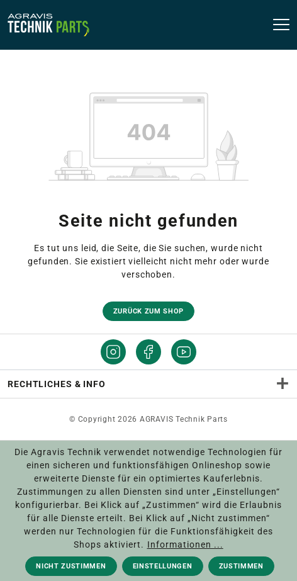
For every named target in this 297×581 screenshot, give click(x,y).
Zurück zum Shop (148, 311)
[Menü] (277, 25)
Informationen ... (185, 544)
